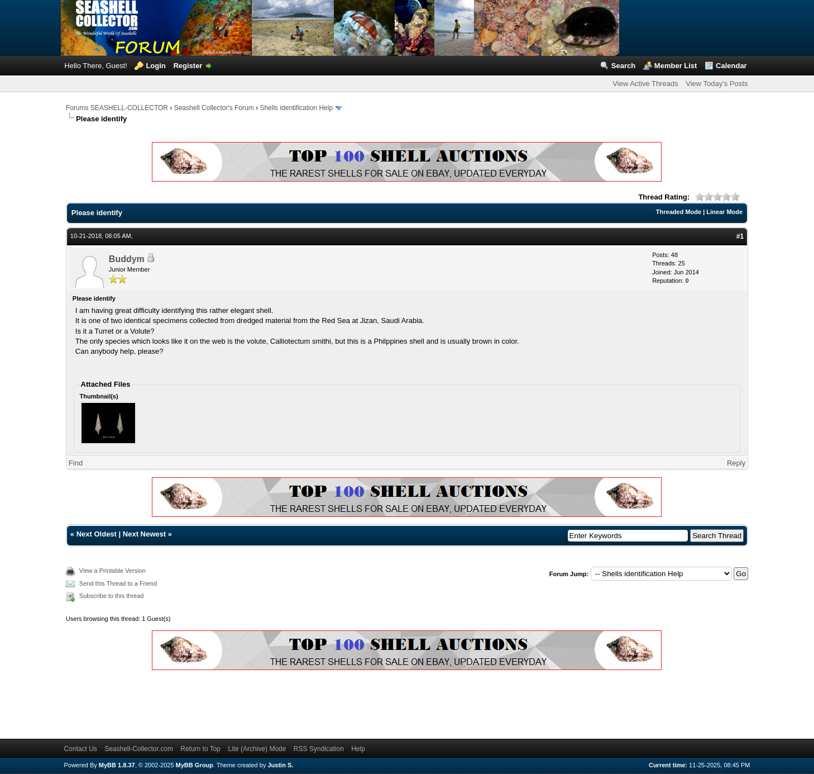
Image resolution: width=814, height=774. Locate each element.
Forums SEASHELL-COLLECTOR (117, 108)
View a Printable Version (112, 570)
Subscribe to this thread (111, 595)
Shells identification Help (296, 108)
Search (623, 65)
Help (358, 749)
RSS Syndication (319, 749)
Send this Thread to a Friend (118, 583)
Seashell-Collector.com (138, 749)
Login (155, 65)
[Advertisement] (269, 702)
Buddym (127, 259)
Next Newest (144, 534)
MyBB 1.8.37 (117, 765)
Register (187, 65)
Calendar (731, 65)
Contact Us (80, 749)
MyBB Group (194, 765)
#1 (740, 236)
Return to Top (200, 749)
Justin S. (280, 765)
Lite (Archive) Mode (257, 749)
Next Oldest (96, 534)
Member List (675, 65)
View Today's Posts (717, 83)
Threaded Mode (678, 211)
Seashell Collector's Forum (214, 108)
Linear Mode (724, 211)
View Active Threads (645, 83)
